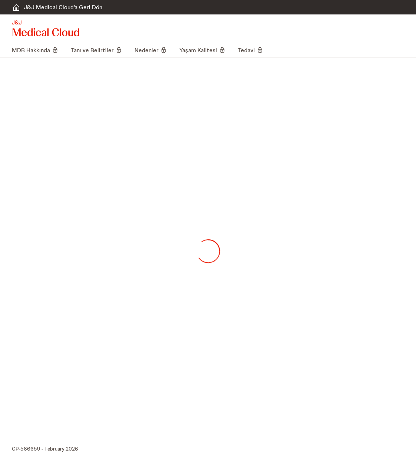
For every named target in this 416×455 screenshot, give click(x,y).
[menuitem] (38, 50)
